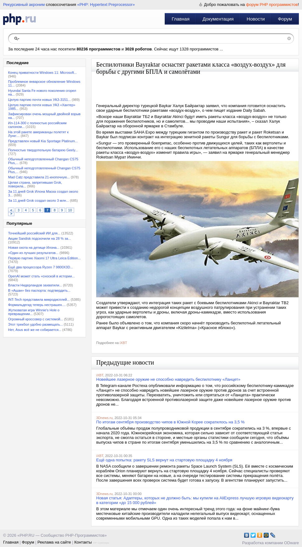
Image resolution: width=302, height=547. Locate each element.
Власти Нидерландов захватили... (35, 285)
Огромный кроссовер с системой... (35, 319)
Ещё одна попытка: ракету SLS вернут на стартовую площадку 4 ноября (164, 460)
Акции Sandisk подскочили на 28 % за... (39, 238)
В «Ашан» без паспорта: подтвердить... (39, 290)
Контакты (83, 542)
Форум (285, 18)
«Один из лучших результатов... (33, 253)
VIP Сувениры (101, 542)
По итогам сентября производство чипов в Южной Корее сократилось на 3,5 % (170, 422)
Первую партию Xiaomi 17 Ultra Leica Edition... (44, 258)
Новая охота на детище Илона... (33, 247)
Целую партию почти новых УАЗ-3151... (39, 99)
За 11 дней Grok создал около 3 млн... (38, 200)
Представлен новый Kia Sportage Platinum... (43, 141)
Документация (218, 18)
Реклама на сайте (54, 542)
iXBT (123, 343)
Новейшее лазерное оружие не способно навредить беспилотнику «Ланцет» (168, 379)
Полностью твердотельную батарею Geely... (43, 150)
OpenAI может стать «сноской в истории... (41, 276)
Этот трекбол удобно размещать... (35, 324)
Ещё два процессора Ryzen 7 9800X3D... (40, 267)
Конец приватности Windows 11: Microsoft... (42, 72)
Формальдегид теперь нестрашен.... (37, 305)
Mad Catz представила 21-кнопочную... (39, 177)
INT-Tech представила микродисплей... (39, 299)
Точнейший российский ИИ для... (34, 233)
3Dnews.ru (104, 418)
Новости (256, 18)
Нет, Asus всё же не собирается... (34, 330)
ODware (291, 542)
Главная (180, 18)
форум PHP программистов (272, 4)
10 (70, 210)
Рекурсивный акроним (24, 4)
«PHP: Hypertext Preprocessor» (106, 4)
